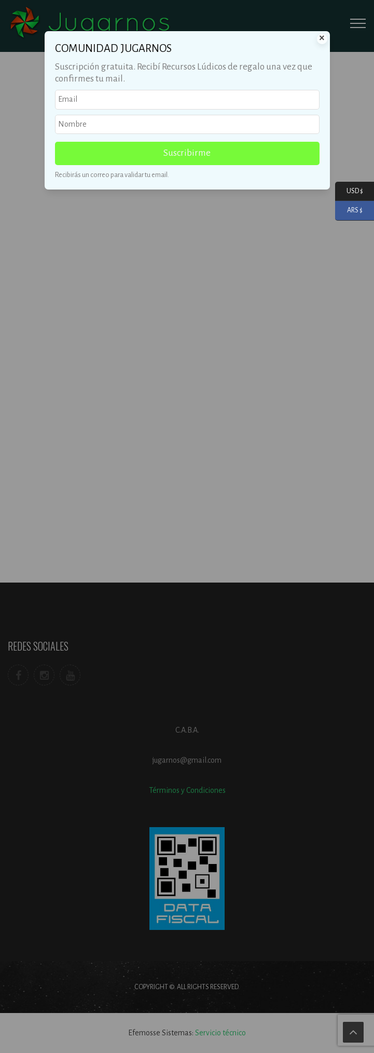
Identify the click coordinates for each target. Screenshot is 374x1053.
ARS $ (349, 210)
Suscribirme (187, 153)
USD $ (349, 191)
